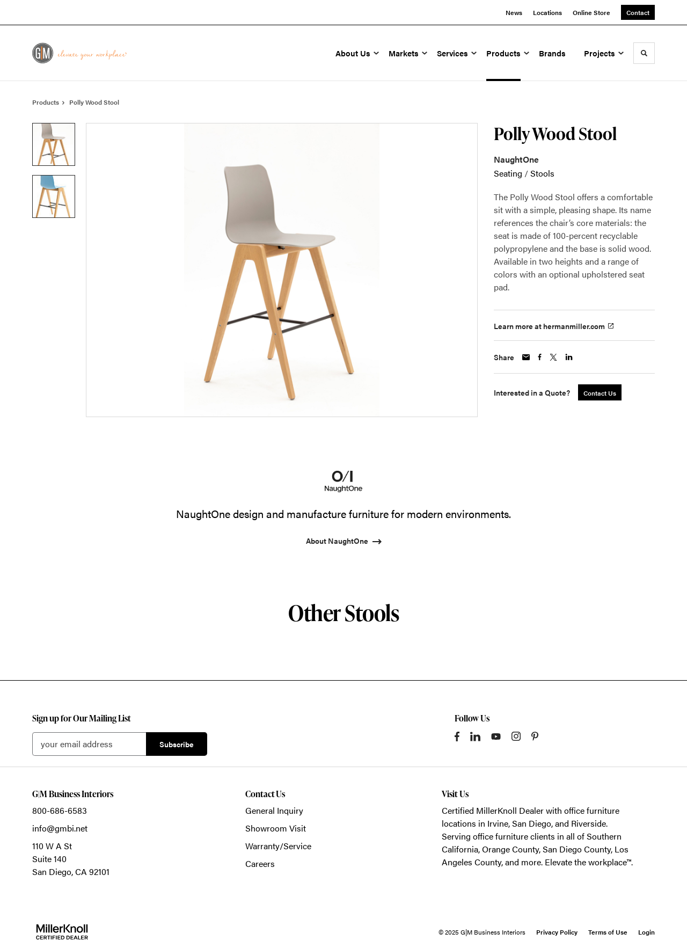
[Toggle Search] (644, 53)
